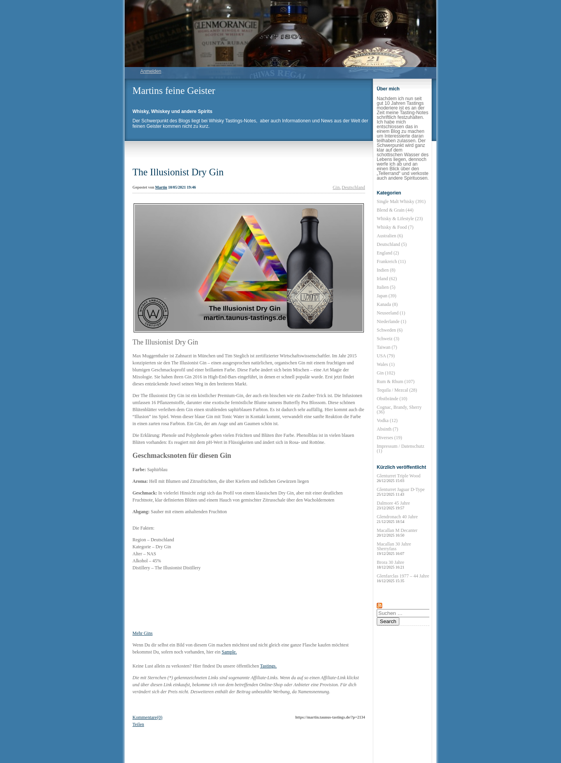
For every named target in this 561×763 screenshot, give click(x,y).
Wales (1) (386, 364)
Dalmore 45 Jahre (393, 505)
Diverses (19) (389, 437)
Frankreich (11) (391, 261)
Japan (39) (386, 295)
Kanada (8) (387, 304)
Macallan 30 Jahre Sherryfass (394, 548)
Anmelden (150, 71)
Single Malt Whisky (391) (401, 201)
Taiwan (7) (387, 347)
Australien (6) (390, 235)
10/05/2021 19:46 (182, 187)
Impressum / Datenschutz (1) (400, 448)
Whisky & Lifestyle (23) (400, 218)
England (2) (388, 253)
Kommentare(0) (147, 717)
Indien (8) (386, 270)
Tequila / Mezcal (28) (397, 390)
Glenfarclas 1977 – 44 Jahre (403, 578)
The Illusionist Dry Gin (178, 172)
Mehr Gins (142, 633)
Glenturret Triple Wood (398, 478)
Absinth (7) (387, 429)
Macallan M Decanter (397, 532)
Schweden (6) (389, 330)
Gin (336, 187)
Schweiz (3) (388, 338)
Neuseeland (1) (391, 313)
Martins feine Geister (173, 90)
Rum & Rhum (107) (396, 381)
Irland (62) (387, 278)
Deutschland (353, 187)
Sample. (229, 652)
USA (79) (386, 356)
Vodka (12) (387, 420)
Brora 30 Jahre (390, 564)
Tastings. (268, 666)
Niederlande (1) (391, 321)
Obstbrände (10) (392, 398)
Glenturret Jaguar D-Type (401, 491)
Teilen (138, 724)
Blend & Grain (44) (395, 210)
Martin (161, 187)
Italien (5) (386, 287)
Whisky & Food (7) (395, 227)
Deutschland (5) (392, 244)
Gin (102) (386, 373)
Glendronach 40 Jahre (397, 519)
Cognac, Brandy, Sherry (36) (399, 409)
